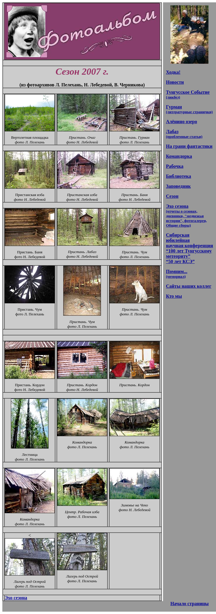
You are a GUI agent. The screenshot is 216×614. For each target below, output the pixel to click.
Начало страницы (189, 603)
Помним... (176, 274)
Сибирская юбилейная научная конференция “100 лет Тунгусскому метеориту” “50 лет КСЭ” (189, 248)
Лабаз (184, 134)
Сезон (172, 196)
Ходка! (173, 72)
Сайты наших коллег (188, 286)
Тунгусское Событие (188, 94)
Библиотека (178, 176)
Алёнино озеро (181, 121)
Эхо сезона (16, 597)
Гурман (189, 109)
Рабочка (174, 166)
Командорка (179, 156)
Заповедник (178, 186)
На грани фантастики (189, 146)
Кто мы (174, 296)
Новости (175, 82)
